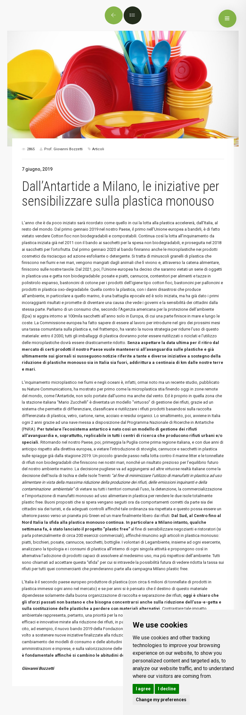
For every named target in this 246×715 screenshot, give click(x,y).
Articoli (98, 149)
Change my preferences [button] (161, 699)
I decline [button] (167, 688)
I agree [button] (143, 688)
